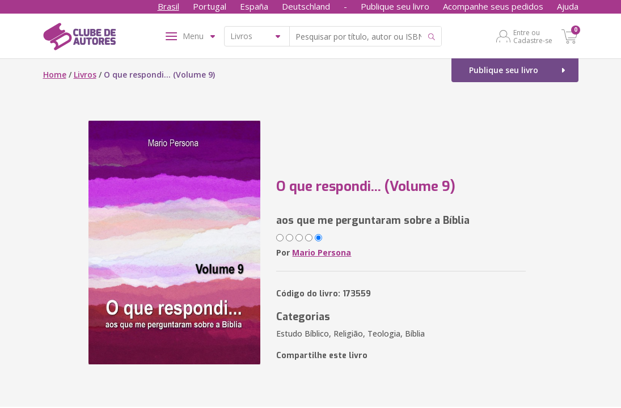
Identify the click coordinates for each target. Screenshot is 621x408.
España (254, 6)
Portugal (209, 6)
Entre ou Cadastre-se (532, 36)
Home (54, 74)
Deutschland (306, 6)
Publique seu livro (395, 6)
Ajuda (567, 6)
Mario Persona (321, 252)
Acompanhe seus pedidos (493, 6)
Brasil (168, 6)
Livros (85, 74)
